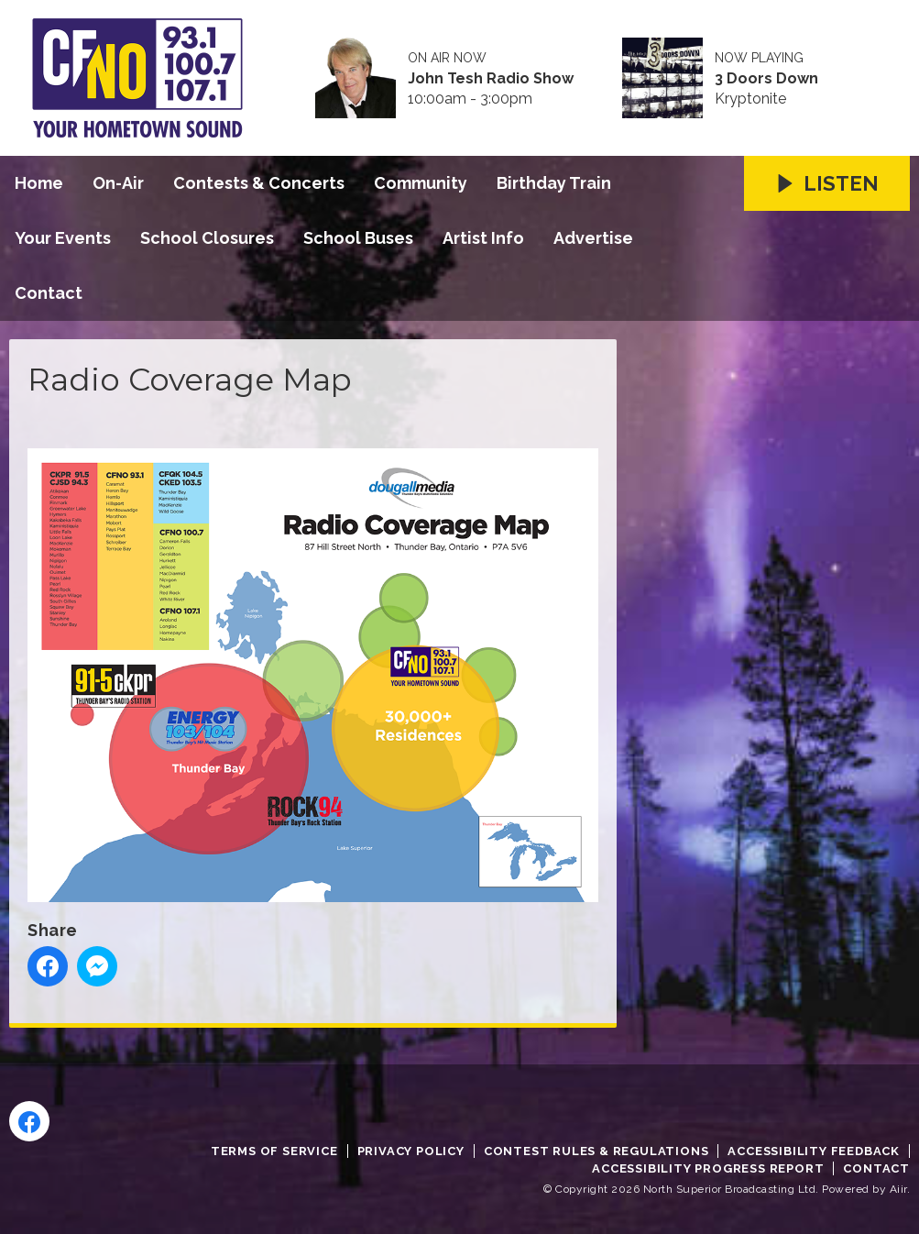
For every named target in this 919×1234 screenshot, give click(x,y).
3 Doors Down (766, 79)
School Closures (207, 238)
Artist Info (483, 238)
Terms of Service (274, 1151)
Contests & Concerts (259, 183)
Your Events (63, 238)
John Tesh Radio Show (491, 79)
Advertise (593, 238)
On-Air (118, 183)
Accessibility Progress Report (708, 1168)
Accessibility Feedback (814, 1151)
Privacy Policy (411, 1151)
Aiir (898, 1189)
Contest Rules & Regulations (596, 1151)
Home (39, 183)
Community (420, 183)
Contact (48, 293)
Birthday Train (554, 183)
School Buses (358, 238)
